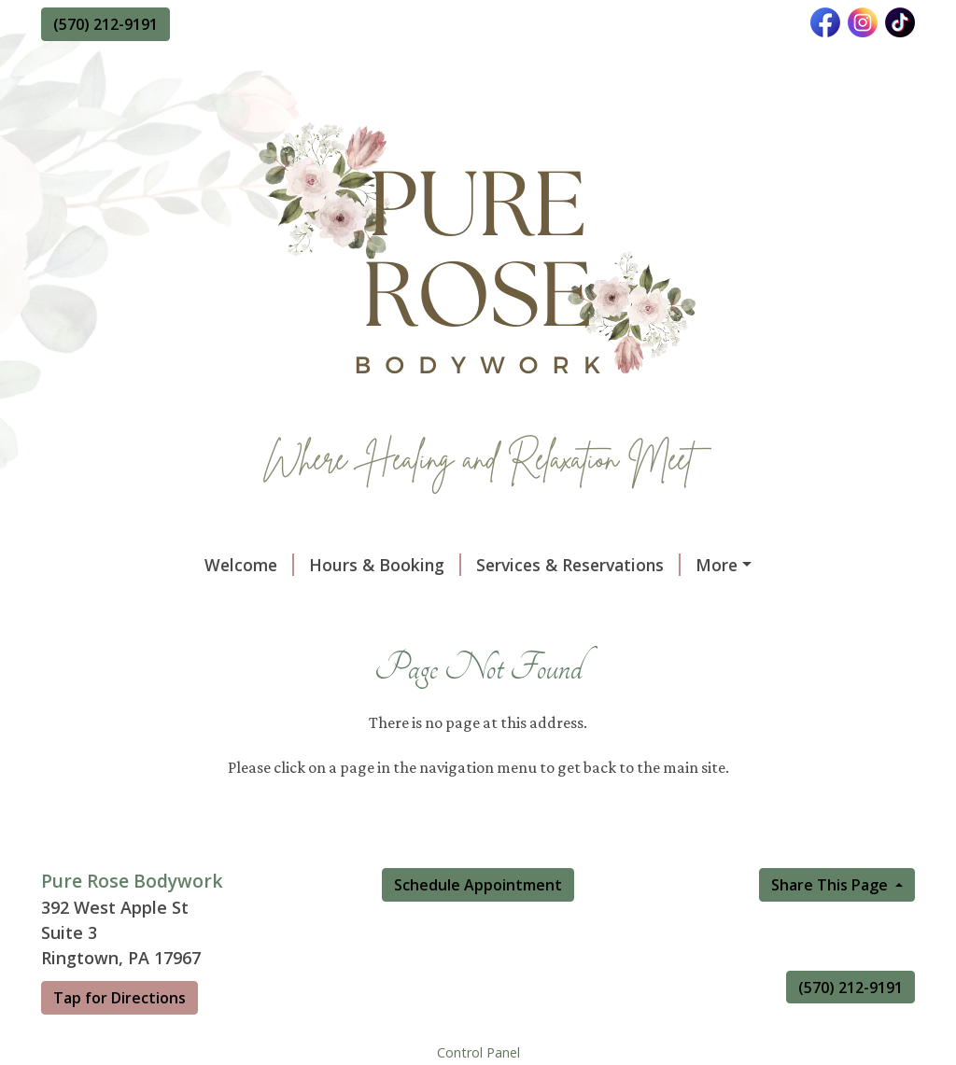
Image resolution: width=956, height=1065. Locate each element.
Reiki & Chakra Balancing (696, 683)
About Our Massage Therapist (184, 604)
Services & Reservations (430, 565)
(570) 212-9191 (105, 24)
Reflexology (363, 683)
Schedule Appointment (478, 1003)
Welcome (101, 565)
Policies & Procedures (422, 604)
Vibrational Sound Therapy (169, 643)
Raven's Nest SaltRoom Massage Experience (480, 643)
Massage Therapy (827, 604)
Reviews (694, 604)
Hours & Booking (237, 565)
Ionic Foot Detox (508, 683)
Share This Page (831, 1003)
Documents (585, 604)
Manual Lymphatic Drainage (175, 683)
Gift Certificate (614, 565)
